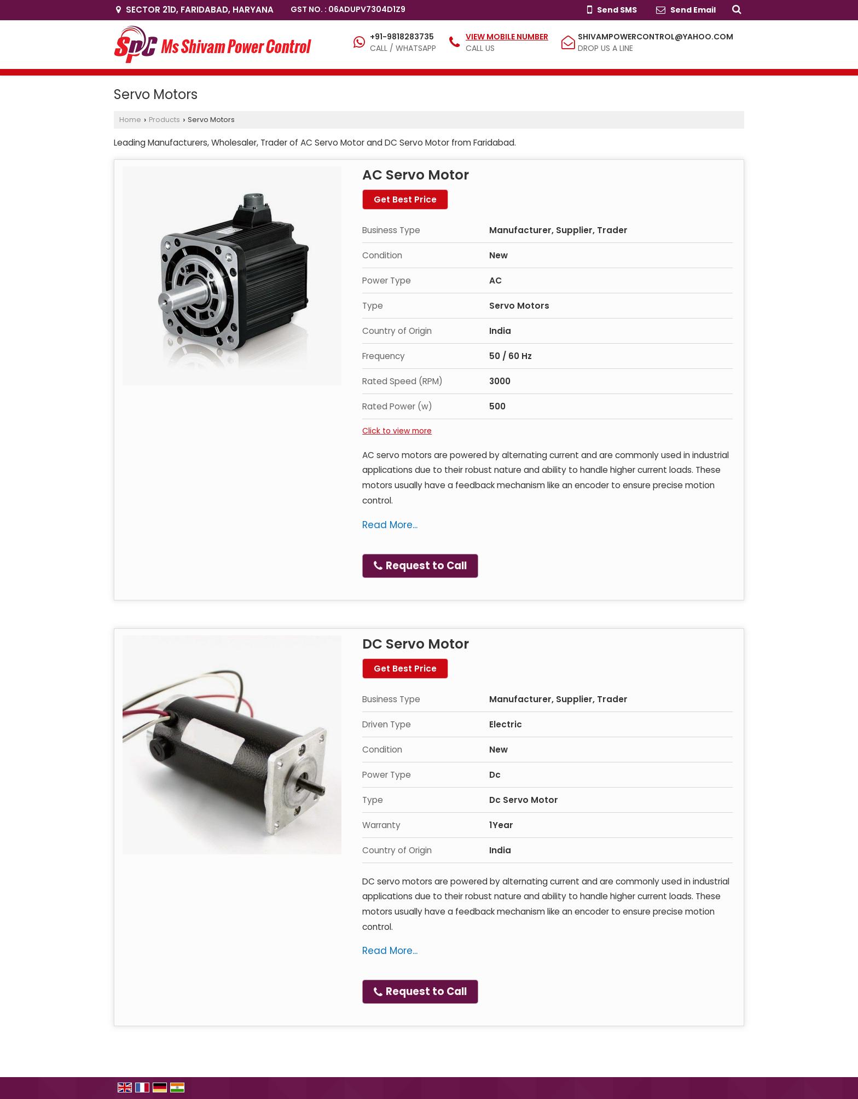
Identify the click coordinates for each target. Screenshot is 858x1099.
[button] (507, 36)
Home (130, 119)
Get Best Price (405, 199)
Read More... (390, 524)
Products (164, 119)
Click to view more (397, 430)
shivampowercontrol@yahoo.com (655, 36)
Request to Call (420, 565)
